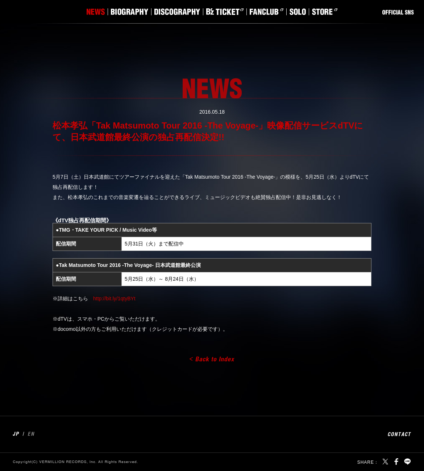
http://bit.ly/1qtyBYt (114, 298)
